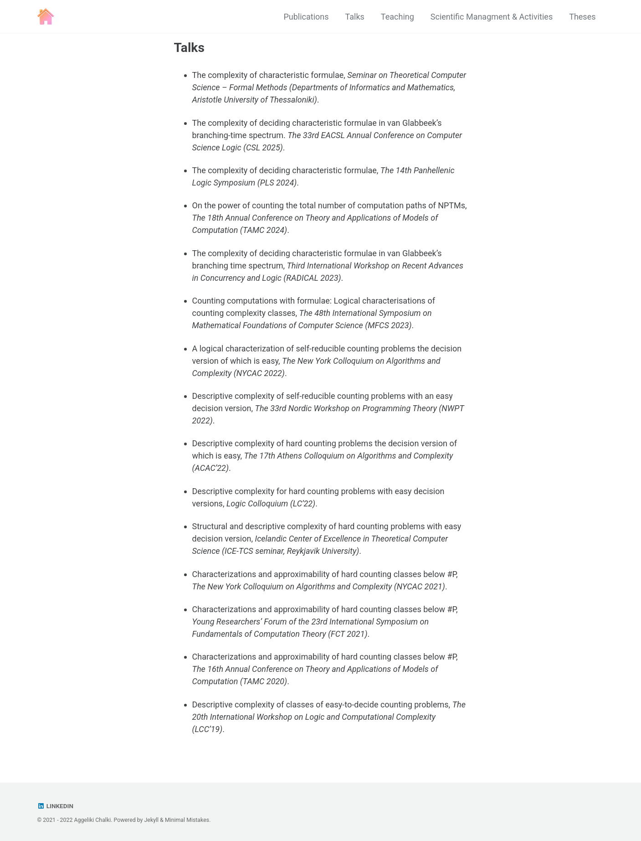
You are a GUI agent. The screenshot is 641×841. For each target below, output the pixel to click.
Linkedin (55, 806)
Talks (354, 16)
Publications (305, 16)
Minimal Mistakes (187, 820)
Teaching (397, 16)
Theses (582, 16)
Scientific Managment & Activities (492, 16)
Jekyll (151, 820)
